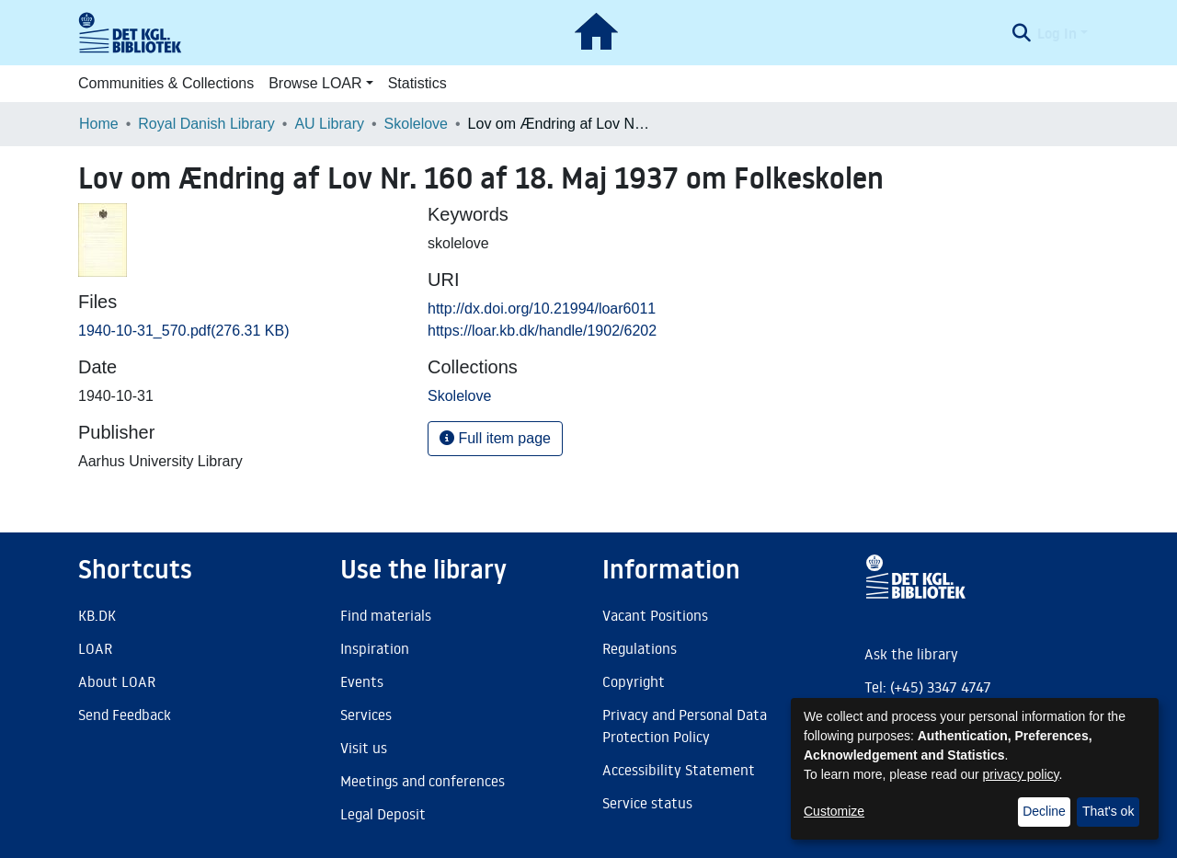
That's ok (1108, 811)
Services (366, 714)
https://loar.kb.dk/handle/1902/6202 (542, 330)
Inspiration (374, 648)
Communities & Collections (166, 83)
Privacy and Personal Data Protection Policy (684, 725)
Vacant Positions (655, 615)
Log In (1057, 33)
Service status (647, 803)
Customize (834, 811)
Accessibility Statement (678, 770)
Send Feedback (124, 714)
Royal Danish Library (206, 124)
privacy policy (1021, 774)
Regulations (639, 648)
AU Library (329, 124)
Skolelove (416, 124)
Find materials (385, 615)
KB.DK (97, 615)
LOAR (95, 648)
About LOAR (116, 681)
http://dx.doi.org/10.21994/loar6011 (542, 308)
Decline (1044, 811)
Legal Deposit (383, 814)
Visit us (363, 747)
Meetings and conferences (422, 781)
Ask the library (911, 654)
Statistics (417, 83)
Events (361, 681)
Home (99, 124)
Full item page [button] (495, 438)
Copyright (633, 681)
